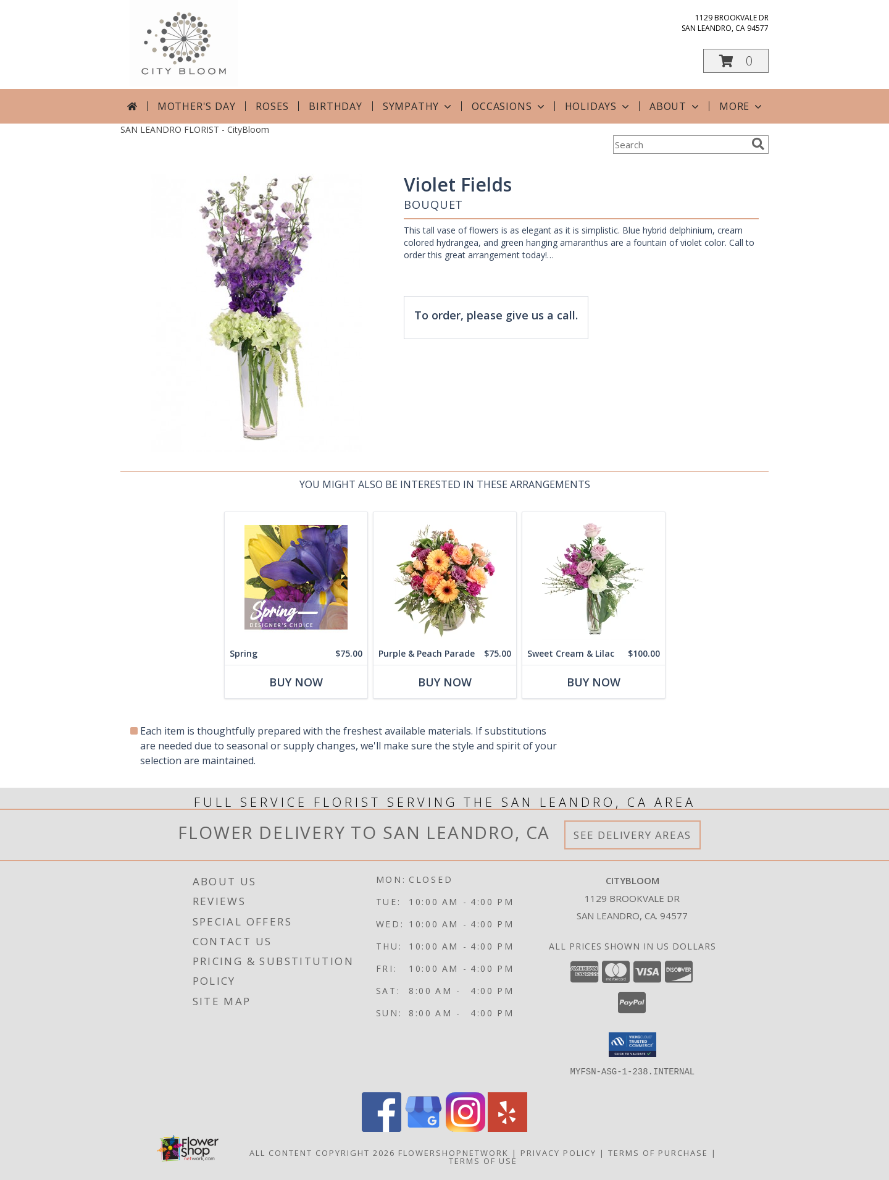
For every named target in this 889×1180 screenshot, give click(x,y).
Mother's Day (196, 106)
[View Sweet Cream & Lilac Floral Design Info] (593, 577)
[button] (736, 61)
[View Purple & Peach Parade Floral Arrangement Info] (445, 577)
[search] (758, 144)
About (675, 106)
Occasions (509, 106)
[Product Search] (680, 144)
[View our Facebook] (381, 1128)
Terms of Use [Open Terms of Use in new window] (483, 1160)
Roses (272, 106)
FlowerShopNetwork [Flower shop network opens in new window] (453, 1152)
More (741, 106)
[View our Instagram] (465, 1128)
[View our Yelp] (507, 1128)
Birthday (335, 106)
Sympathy (418, 106)
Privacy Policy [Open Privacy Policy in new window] (558, 1152)
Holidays (598, 106)
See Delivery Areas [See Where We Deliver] (632, 835)
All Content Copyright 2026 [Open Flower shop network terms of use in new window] (322, 1152)
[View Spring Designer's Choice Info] (296, 577)
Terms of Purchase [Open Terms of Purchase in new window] (658, 1152)
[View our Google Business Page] (423, 1128)
